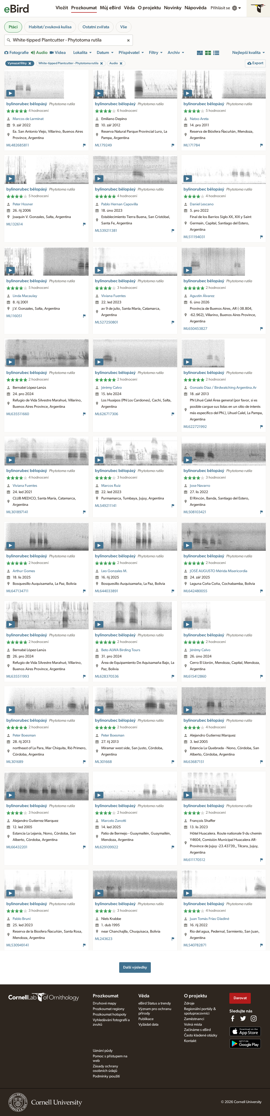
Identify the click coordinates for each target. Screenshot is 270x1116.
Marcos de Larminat (28, 119)
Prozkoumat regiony (108, 1009)
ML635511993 (17, 676)
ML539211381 (106, 231)
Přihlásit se (220, 8)
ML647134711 (17, 591)
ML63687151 (194, 762)
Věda (129, 8)
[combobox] (68, 40)
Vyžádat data (148, 1024)
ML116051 (14, 316)
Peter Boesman (24, 735)
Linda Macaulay (25, 296)
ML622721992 (195, 427)
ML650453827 (195, 329)
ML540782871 (195, 945)
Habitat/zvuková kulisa (50, 27)
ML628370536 (107, 676)
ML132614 (14, 224)
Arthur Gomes (24, 571)
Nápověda (195, 8)
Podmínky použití (106, 1076)
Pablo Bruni (22, 919)
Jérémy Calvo (111, 388)
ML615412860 (195, 676)
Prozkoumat (84, 8)
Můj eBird (110, 8)
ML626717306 (106, 414)
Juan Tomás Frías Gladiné (209, 919)
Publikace (145, 1019)
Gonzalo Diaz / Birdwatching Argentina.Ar (223, 388)
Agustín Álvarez (202, 296)
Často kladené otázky (200, 1035)
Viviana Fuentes (113, 296)
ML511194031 (194, 237)
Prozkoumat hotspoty (109, 1014)
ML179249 (103, 145)
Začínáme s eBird (197, 1030)
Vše (123, 27)
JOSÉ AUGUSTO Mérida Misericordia (218, 571)
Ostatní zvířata (96, 27)
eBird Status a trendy (154, 1003)
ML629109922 (106, 847)
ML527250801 (106, 322)
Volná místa (193, 1024)
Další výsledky (135, 967)
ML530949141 (17, 945)
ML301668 (103, 762)
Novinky (172, 8)
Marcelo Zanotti (113, 821)
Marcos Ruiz (110, 486)
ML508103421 (195, 512)
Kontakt (190, 1041)
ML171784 (192, 145)
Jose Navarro (200, 486)
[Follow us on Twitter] (243, 1018)
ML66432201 (16, 847)
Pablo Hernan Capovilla (119, 204)
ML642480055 (195, 591)
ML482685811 (17, 145)
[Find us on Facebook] (232, 1018)
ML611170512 (194, 860)
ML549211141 (106, 506)
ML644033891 (106, 591)
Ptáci (13, 27)
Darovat (240, 998)
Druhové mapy (104, 1003)
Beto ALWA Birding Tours (120, 650)
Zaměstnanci (194, 1019)
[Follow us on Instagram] (253, 1018)
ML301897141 (17, 512)
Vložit (62, 8)
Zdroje (189, 1003)
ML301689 (14, 762)
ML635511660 (17, 414)
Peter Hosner (23, 204)
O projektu (149, 8)
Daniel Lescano (202, 204)
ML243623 (103, 939)
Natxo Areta (199, 119)
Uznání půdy (103, 1051)
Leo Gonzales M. (114, 571)
